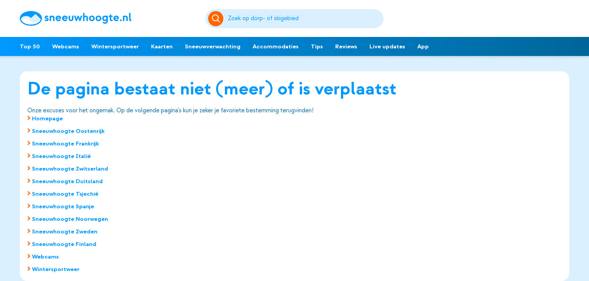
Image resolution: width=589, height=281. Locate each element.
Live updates (387, 46)
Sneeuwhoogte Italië (61, 156)
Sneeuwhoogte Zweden (64, 231)
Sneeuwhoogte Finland (64, 244)
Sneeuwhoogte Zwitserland (70, 168)
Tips (317, 46)
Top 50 (30, 46)
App (423, 46)
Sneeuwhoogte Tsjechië (65, 194)
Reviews (346, 46)
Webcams (65, 46)
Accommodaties (276, 46)
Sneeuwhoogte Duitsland (67, 181)
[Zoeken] (304, 19)
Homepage (47, 118)
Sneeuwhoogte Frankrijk (65, 143)
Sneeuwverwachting (212, 46)
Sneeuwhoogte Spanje (63, 206)
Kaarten (162, 46)
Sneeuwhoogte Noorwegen (70, 219)
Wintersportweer (115, 46)
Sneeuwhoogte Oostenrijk (68, 131)
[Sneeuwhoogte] (109, 18)
